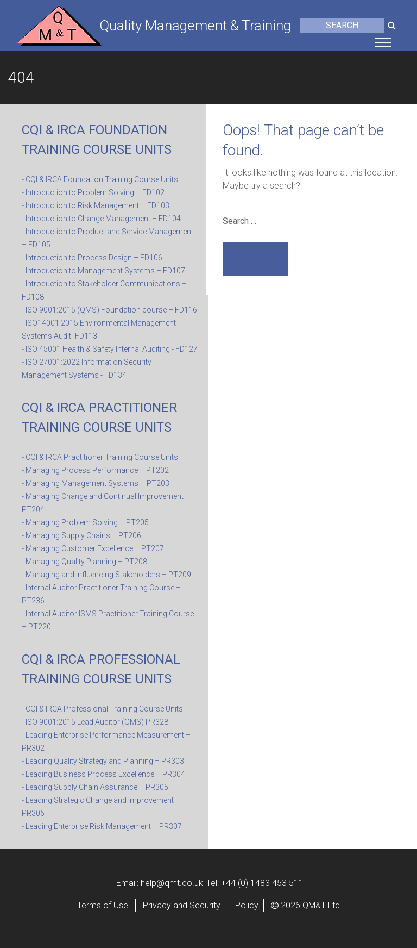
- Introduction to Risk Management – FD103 (95, 205)
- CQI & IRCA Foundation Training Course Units (100, 179)
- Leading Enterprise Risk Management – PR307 (102, 826)
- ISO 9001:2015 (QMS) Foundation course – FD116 (109, 309)
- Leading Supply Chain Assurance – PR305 (95, 787)
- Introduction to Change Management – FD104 (101, 218)
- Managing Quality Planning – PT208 (84, 561)
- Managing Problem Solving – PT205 (85, 522)
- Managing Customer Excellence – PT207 (93, 548)
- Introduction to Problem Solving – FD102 (93, 192)
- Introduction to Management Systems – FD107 (103, 270)
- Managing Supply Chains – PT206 (81, 535)
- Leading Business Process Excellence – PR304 (103, 774)
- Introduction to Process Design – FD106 (92, 257)
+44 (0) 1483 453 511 (262, 883)
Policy (246, 905)
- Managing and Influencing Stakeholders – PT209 (106, 574)
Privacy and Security (181, 905)
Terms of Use (102, 905)
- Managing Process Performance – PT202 (95, 470)
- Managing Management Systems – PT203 (95, 483)
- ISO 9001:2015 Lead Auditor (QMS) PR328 (95, 722)
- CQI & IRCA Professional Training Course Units (102, 708)
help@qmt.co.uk (172, 883)
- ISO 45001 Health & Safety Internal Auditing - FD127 (110, 349)
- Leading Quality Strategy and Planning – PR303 (103, 761)
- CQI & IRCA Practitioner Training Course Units (100, 457)
